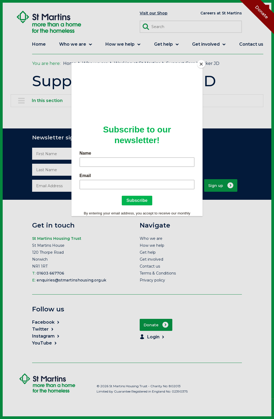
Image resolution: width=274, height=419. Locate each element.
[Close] (201, 64)
